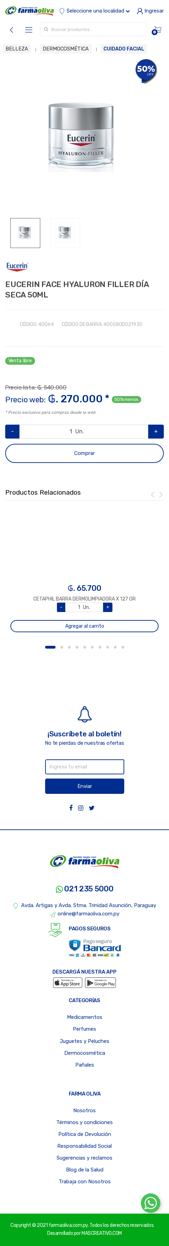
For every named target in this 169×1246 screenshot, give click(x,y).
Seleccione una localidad (94, 11)
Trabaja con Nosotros (85, 1181)
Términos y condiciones (84, 1122)
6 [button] (92, 647)
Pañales (84, 1065)
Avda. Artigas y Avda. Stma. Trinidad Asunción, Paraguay (84, 905)
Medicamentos (84, 1017)
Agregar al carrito (84, 626)
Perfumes (84, 1029)
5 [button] (84, 647)
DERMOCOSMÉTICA (66, 49)
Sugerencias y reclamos (84, 1158)
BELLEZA (17, 49)
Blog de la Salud (84, 1170)
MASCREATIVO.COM (102, 1233)
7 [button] (100, 647)
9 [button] (115, 647)
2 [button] (61, 647)
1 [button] (50, 647)
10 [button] (122, 647)
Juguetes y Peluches (84, 1041)
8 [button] (107, 647)
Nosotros (84, 1110)
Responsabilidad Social (84, 1146)
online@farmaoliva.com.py (85, 914)
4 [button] (77, 647)
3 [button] (69, 647)
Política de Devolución (84, 1134)
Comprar (84, 453)
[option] (84, 138)
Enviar (84, 786)
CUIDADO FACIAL (123, 49)
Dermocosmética (84, 1053)
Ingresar (150, 11)
